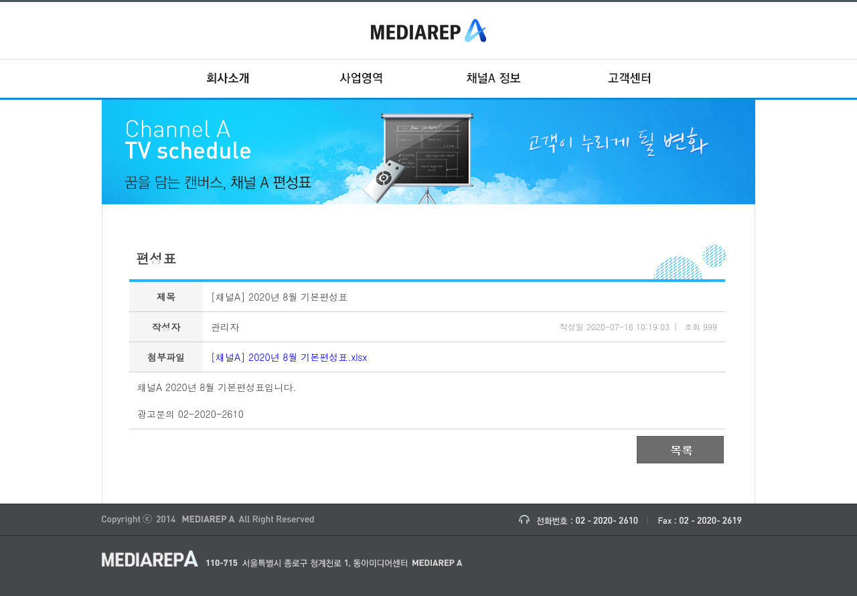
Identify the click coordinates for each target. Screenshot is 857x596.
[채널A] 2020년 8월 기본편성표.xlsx (289, 357)
